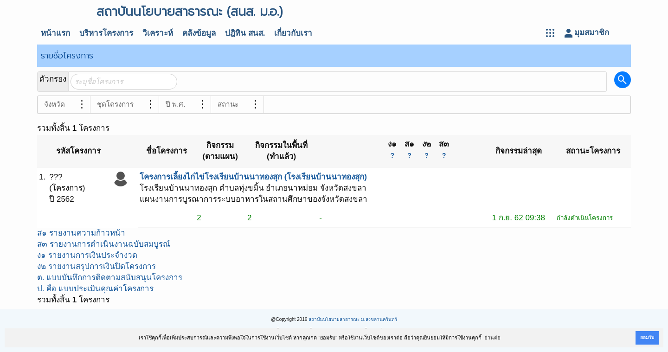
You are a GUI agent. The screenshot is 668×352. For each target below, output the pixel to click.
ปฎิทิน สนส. (245, 33)
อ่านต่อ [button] (492, 337)
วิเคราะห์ (157, 33)
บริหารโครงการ (106, 33)
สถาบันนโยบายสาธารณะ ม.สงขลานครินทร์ (352, 319)
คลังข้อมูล (199, 33)
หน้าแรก (55, 33)
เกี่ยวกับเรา (293, 33)
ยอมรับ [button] (647, 337)
